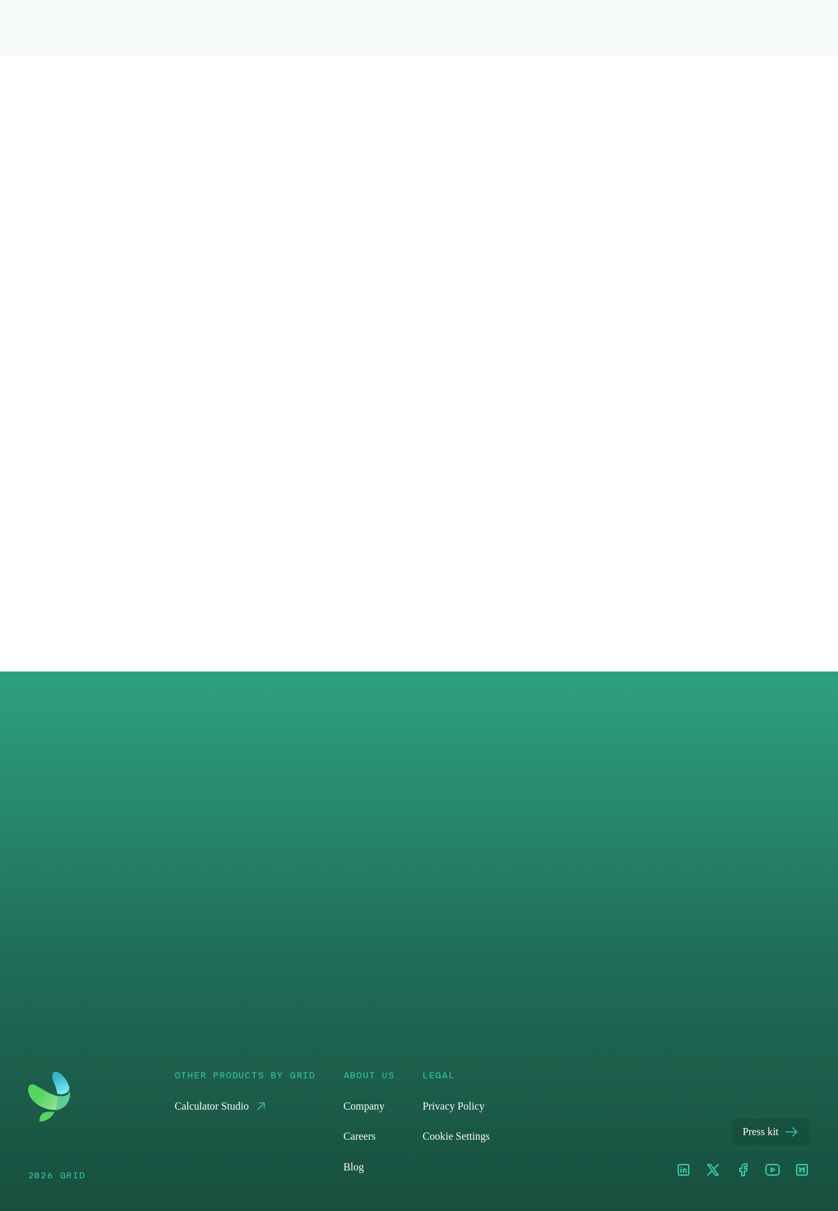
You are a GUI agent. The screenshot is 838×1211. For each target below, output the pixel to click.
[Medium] (802, 1171)
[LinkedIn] (683, 1171)
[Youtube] (772, 1171)
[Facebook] (743, 1171)
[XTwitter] (713, 1171)
